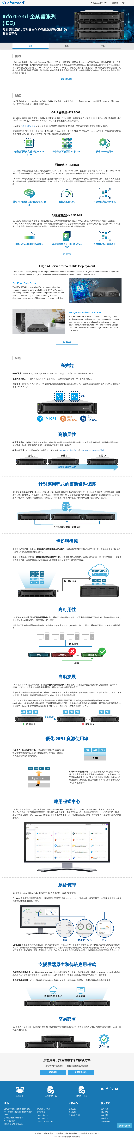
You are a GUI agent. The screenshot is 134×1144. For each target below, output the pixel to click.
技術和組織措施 (72, 1133)
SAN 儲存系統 (9, 1121)
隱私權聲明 (48, 1133)
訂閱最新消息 (81, 1072)
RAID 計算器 (81, 1091)
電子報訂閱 (105, 1122)
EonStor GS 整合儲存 (68, 450)
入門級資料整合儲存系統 (13, 1118)
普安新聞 (104, 1115)
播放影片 (67, 79)
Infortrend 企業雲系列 (45, 1122)
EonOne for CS (42, 1118)
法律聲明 (59, 1133)
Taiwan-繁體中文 (111, 3)
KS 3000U (67, 342)
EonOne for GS (42, 1115)
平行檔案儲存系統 (43, 1109)
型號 (67, 46)
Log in (123, 3)
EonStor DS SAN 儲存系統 (92, 450)
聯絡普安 (104, 1112)
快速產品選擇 (97, 3)
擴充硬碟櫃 (41, 1112)
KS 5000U (67, 254)
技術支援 (72, 1109)
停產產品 (83, 1133)
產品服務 (72, 1112)
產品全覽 (20, 1091)
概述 (30, 46)
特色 (103, 46)
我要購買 (104, 1118)
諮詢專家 (53, 1072)
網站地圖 (93, 1133)
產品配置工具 (51, 1091)
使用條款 (38, 1133)
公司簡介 (104, 1109)
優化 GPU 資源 (29, 126)
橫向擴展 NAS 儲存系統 (13, 1124)
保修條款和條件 (75, 1115)
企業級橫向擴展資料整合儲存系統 (17, 1109)
